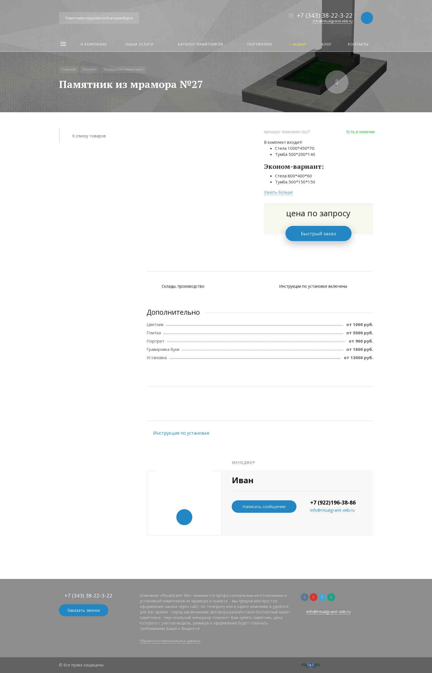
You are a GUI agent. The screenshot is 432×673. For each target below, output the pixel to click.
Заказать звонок (83, 610)
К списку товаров (89, 135)
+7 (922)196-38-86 (333, 502)
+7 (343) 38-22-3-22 (325, 15)
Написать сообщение (264, 506)
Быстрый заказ (318, 233)
